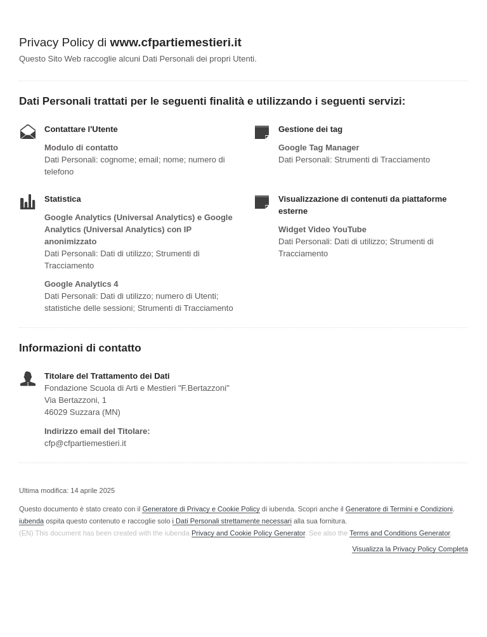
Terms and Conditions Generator (399, 533)
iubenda (31, 521)
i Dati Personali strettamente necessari (232, 521)
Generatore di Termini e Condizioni (399, 509)
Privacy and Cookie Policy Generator (248, 533)
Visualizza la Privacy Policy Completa (410, 549)
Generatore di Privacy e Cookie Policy (200, 509)
